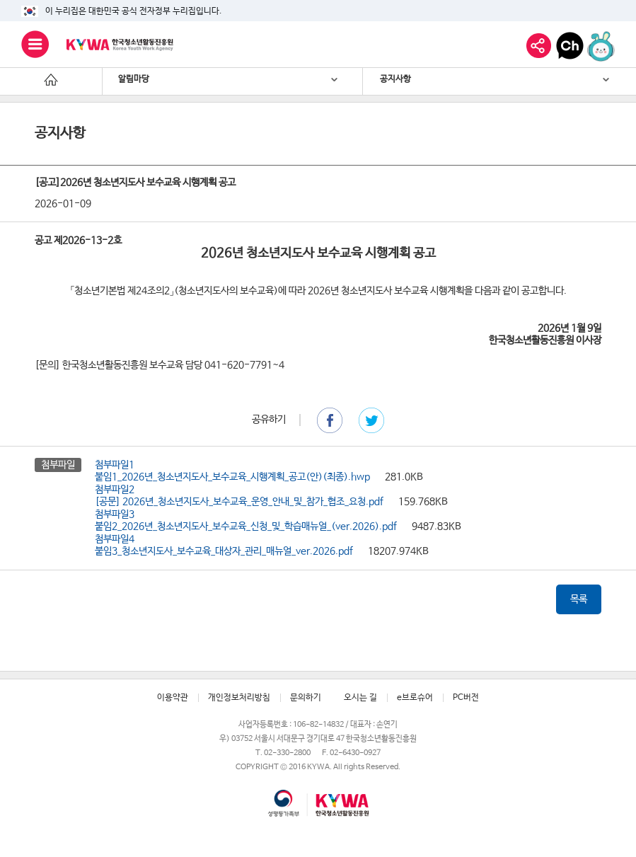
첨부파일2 (114, 489)
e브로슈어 (415, 698)
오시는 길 (360, 698)
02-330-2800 (287, 752)
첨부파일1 (114, 465)
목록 (578, 599)
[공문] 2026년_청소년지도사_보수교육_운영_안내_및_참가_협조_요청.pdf (239, 501)
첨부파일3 (114, 514)
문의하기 (305, 698)
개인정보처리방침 (239, 698)
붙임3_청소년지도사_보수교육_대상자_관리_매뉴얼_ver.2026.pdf (224, 551)
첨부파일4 (114, 539)
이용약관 (172, 698)
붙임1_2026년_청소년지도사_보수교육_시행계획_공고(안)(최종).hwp (232, 477)
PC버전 (466, 698)
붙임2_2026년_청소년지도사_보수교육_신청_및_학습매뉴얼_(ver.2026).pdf (246, 526)
